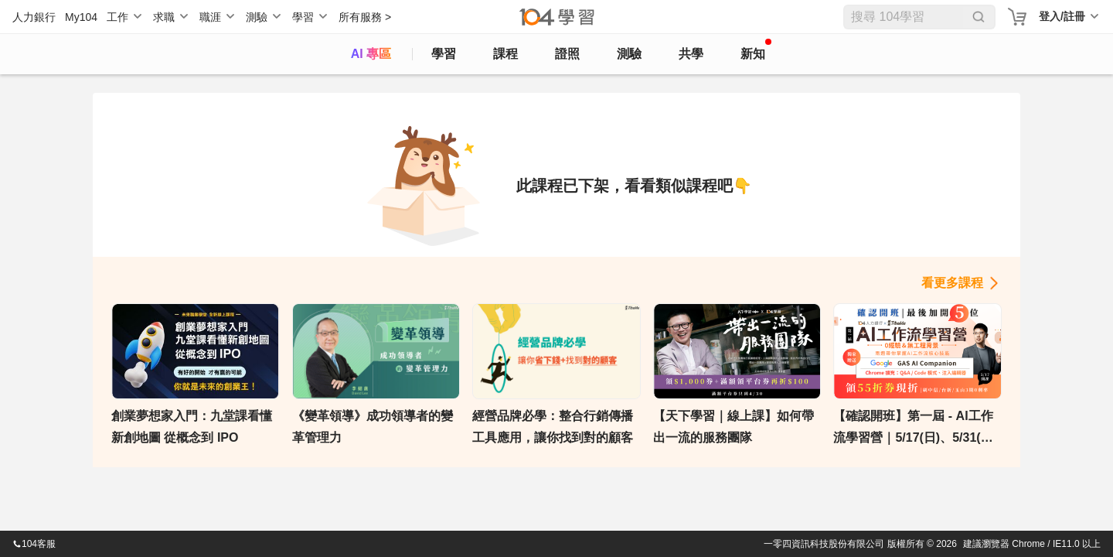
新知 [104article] (755, 49)
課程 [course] (505, 53)
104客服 (34, 543)
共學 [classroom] (691, 53)
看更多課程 (952, 282)
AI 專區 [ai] (371, 53)
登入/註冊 (1062, 16)
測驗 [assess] (629, 53)
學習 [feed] (443, 53)
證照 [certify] (567, 53)
